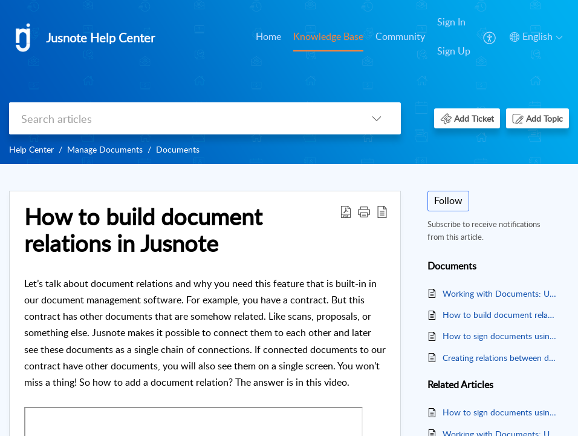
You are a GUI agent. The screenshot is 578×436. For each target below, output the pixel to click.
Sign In (451, 21)
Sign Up (453, 51)
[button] (490, 37)
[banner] (289, 82)
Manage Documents (105, 149)
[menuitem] (268, 37)
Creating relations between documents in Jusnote (500, 357)
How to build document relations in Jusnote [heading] (143, 230)
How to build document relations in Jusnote (500, 314)
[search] (180, 118)
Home (268, 36)
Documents (178, 149)
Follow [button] (448, 200)
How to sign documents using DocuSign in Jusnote (500, 336)
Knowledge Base (328, 36)
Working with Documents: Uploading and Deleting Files (500, 293)
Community (400, 36)
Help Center (31, 149)
